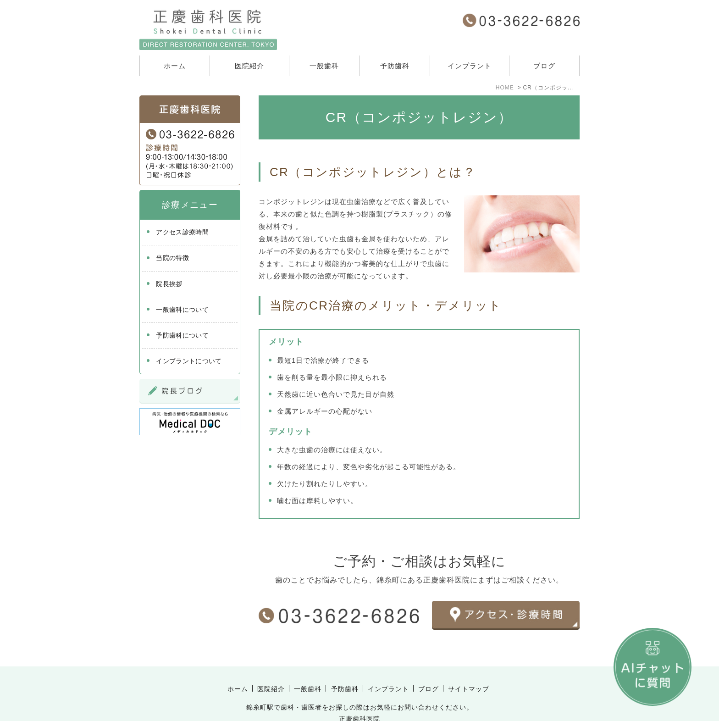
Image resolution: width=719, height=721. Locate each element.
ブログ (544, 66)
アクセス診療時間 (182, 232)
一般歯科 (324, 66)
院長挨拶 (169, 284)
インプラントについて (188, 361)
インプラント (470, 66)
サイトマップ (468, 669)
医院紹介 (249, 66)
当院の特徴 (172, 257)
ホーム (175, 66)
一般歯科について (182, 309)
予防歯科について (182, 335)
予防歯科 (394, 66)
